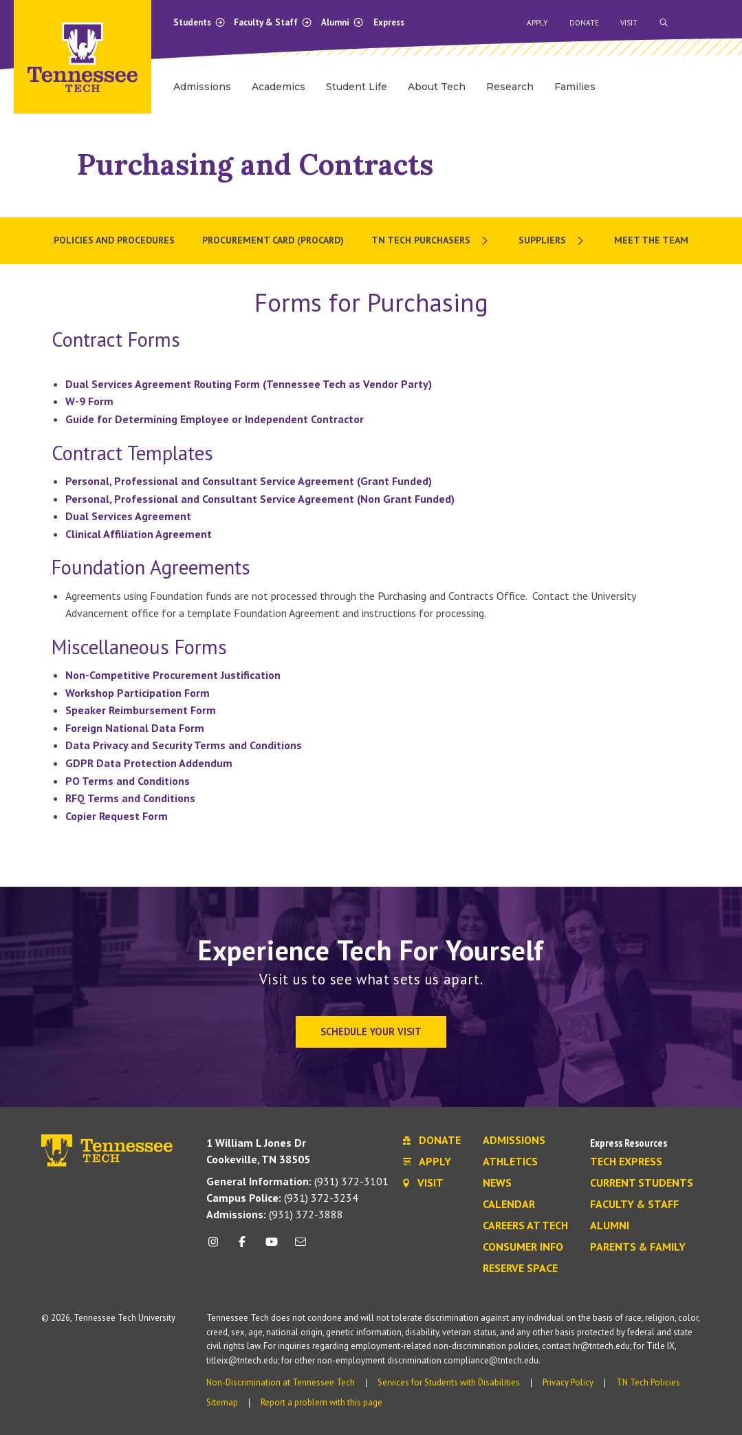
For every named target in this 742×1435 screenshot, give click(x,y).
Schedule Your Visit (371, 1031)
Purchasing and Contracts (255, 164)
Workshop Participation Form (137, 693)
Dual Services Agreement (128, 516)
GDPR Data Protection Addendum (148, 763)
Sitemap (222, 1402)
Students (199, 22)
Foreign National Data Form (134, 728)
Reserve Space (520, 1268)
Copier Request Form (116, 816)
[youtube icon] (271, 1247)
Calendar (509, 1204)
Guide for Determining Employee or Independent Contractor (216, 419)
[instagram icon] (217, 1247)
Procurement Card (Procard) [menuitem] (273, 240)
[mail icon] (300, 1247)
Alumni (342, 22)
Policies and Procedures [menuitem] (114, 240)
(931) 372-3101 (297, 1181)
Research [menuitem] (510, 86)
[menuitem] (431, 240)
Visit (628, 23)
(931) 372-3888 (274, 1214)
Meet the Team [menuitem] (651, 240)
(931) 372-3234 (282, 1198)
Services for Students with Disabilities (449, 1382)
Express (388, 22)
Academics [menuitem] (278, 86)
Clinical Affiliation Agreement (138, 534)
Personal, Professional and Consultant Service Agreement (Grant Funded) (248, 481)
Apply (537, 23)
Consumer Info (523, 1247)
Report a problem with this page (321, 1402)
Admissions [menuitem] (202, 86)
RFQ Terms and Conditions (130, 798)
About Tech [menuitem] (437, 86)
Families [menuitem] (575, 86)
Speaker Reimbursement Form (140, 710)
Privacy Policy (568, 1382)
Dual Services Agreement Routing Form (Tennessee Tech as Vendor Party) (248, 384)
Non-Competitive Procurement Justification (173, 675)
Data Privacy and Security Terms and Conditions (183, 745)
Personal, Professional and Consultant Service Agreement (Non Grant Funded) (260, 499)
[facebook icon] (242, 1247)
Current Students (641, 1183)
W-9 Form (89, 401)
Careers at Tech (525, 1226)
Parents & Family (638, 1247)
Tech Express (626, 1162)
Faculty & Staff (273, 22)
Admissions (514, 1140)
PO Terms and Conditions (127, 781)
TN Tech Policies (648, 1382)
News (497, 1183)
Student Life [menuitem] (356, 86)
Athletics (510, 1162)
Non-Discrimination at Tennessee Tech (280, 1382)
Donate (584, 23)
